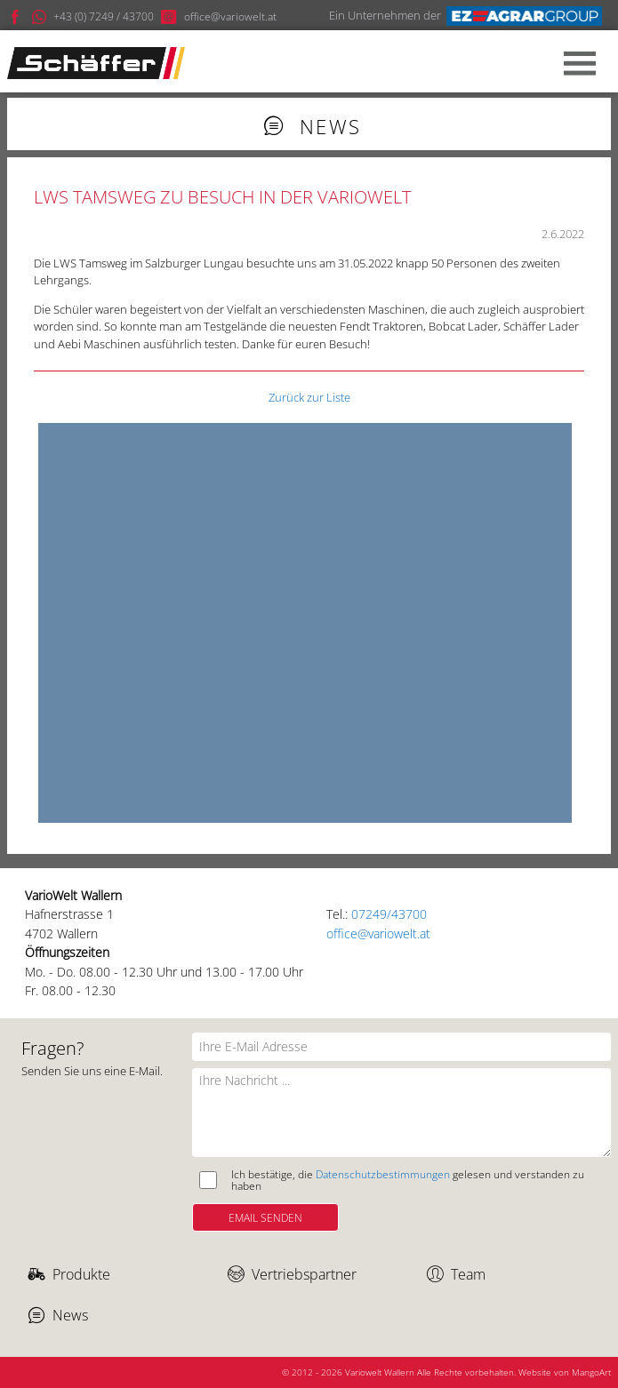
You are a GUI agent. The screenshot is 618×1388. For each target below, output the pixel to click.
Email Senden (265, 1217)
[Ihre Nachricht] (401, 1112)
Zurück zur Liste (309, 397)
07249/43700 (389, 913)
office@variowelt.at (378, 933)
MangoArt (591, 1372)
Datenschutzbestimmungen (383, 1174)
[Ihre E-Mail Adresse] (401, 1047)
